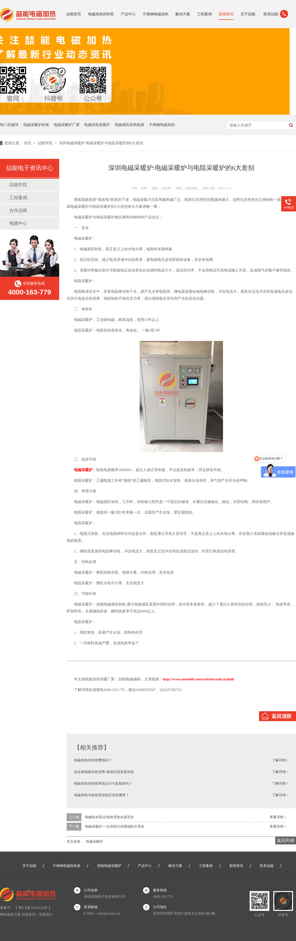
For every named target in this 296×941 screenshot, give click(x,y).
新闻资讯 (226, 14)
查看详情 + (278, 817)
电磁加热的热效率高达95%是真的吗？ (103, 783)
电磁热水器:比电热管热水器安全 (109, 817)
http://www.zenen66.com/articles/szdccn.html (198, 679)
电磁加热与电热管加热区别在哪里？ (101, 795)
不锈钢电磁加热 (155, 14)
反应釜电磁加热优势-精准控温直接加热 (104, 772)
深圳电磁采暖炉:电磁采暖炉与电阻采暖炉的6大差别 (101, 143)
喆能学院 (46, 143)
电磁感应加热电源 (129, 125)
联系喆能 (270, 14)
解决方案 (182, 14)
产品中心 (128, 14)
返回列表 (286, 840)
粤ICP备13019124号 (33, 908)
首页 (28, 143)
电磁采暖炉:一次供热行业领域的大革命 (115, 826)
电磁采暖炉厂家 (67, 125)
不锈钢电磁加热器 (66, 866)
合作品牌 (18, 210)
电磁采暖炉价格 (36, 125)
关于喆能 (247, 14)
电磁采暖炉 (94, 841)
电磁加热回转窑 (101, 14)
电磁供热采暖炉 (97, 125)
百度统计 (46, 914)
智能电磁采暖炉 (109, 866)
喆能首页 (73, 14)
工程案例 (204, 14)
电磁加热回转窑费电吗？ (93, 760)
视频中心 (18, 223)
